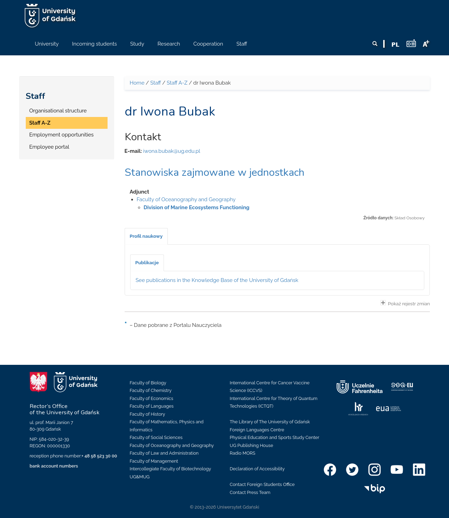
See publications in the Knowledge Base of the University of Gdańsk (217, 280)
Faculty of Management (154, 461)
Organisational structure (58, 111)
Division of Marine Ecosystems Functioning (197, 207)
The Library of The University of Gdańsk (270, 421)
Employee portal (49, 147)
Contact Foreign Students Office (262, 484)
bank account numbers (54, 466)
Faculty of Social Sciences (156, 437)
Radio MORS (242, 453)
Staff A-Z (39, 123)
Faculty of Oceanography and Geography (186, 199)
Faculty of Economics (151, 398)
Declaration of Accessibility (257, 468)
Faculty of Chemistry (151, 390)
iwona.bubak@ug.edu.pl (171, 151)
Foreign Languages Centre (257, 429)
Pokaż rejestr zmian (405, 303)
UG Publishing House (251, 445)
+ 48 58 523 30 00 (99, 455)
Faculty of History (147, 414)
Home (137, 83)
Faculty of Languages (152, 406)
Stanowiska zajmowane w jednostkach (215, 172)
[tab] (146, 236)
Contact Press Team (250, 492)
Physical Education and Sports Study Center (274, 437)
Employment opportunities (61, 135)
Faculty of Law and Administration (164, 453)
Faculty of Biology (148, 382)
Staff (35, 96)
